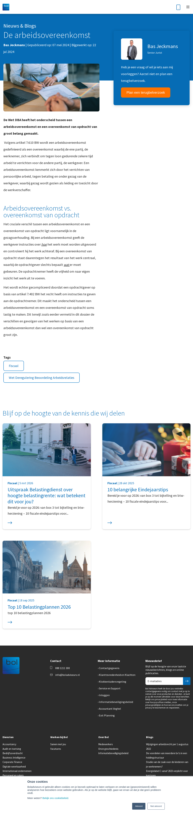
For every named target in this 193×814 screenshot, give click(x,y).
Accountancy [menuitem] (9, 744)
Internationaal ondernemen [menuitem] (17, 771)
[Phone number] (178, 7)
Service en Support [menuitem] (109, 688)
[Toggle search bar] (170, 7)
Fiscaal (13, 366)
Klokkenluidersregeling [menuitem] (112, 681)
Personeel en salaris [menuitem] (13, 775)
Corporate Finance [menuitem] (12, 762)
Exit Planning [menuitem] (107, 715)
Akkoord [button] (139, 806)
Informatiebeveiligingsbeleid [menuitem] (116, 702)
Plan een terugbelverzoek (145, 92)
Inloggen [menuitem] (104, 695)
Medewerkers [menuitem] (105, 744)
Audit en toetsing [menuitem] (12, 748)
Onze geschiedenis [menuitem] (108, 748)
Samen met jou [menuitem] (58, 744)
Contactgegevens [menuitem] (109, 668)
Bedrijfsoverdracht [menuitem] (13, 753)
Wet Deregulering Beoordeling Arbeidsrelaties (41, 377)
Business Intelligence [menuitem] (14, 757)
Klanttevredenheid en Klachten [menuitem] (117, 675)
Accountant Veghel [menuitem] (110, 708)
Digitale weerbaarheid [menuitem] (14, 766)
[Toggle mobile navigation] (187, 6)
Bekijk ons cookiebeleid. (55, 798)
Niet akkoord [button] (156, 806)
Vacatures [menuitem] (55, 748)
